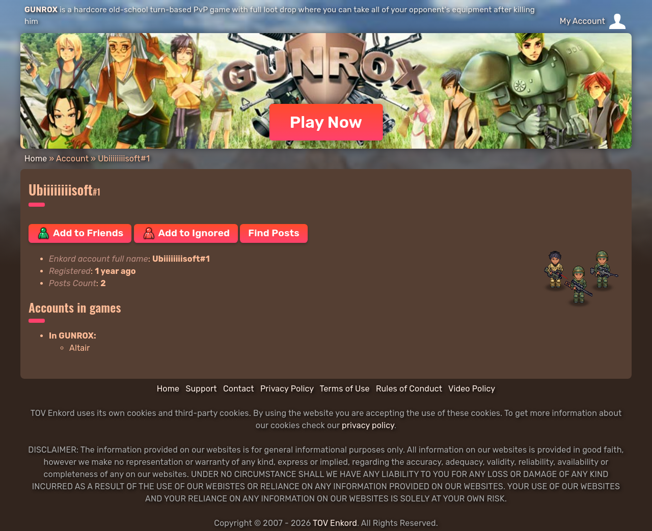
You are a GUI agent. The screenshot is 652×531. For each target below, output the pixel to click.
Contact (238, 389)
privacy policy (368, 425)
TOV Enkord (335, 523)
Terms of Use (345, 389)
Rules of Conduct (409, 389)
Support (200, 389)
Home (35, 158)
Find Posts (273, 233)
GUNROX (41, 9)
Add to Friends (80, 233)
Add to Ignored (186, 233)
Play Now (326, 122)
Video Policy (471, 389)
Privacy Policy (287, 389)
